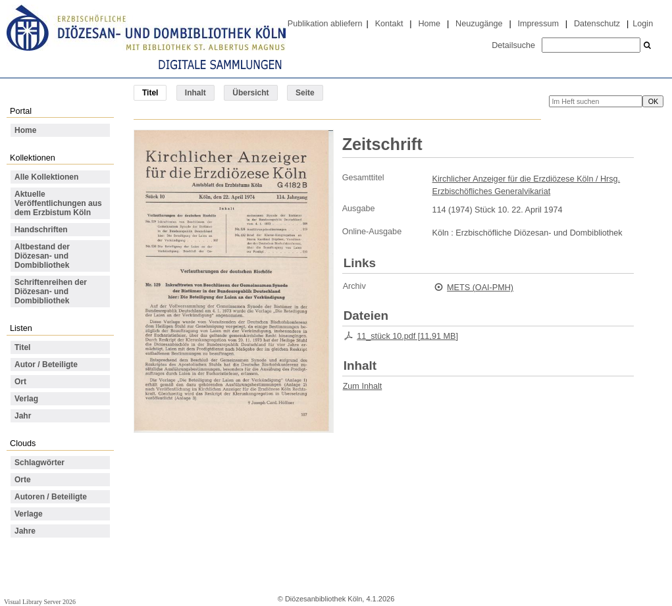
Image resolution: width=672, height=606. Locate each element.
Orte (22, 479)
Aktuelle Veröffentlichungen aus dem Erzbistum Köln (58, 203)
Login (643, 23)
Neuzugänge (479, 23)
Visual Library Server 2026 (40, 601)
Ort (20, 381)
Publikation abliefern (325, 23)
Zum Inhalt (362, 386)
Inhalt (195, 92)
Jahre (25, 531)
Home (429, 23)
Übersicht (250, 92)
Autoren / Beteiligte (50, 496)
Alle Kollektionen (46, 177)
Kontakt (389, 23)
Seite (305, 92)
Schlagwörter (39, 462)
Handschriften (41, 229)
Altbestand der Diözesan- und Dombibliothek (42, 256)
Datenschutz (597, 23)
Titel (22, 347)
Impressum (538, 23)
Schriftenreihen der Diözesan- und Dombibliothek (50, 291)
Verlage (28, 513)
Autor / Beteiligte (46, 364)
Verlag (26, 398)
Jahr (22, 415)
